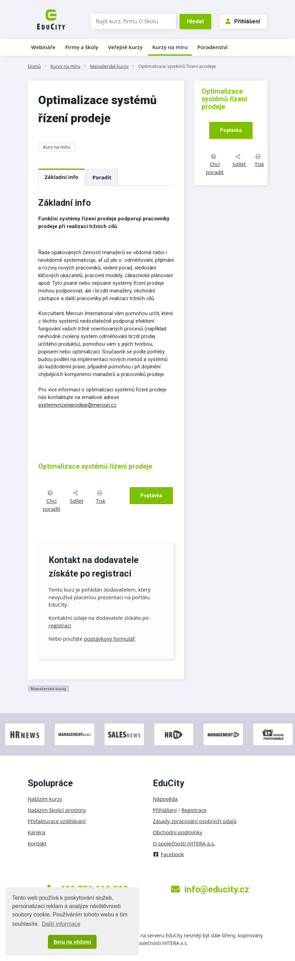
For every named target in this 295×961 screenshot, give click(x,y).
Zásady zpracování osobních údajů (195, 821)
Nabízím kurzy (45, 798)
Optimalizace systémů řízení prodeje (177, 66)
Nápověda (165, 798)
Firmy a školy (81, 47)
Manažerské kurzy (109, 66)
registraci (60, 625)
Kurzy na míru (170, 47)
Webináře (43, 47)
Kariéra (37, 832)
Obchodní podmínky (178, 832)
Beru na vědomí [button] (72, 942)
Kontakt (37, 843)
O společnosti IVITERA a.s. (184, 843)
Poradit (101, 177)
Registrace (194, 809)
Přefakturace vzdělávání (57, 821)
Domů (34, 66)
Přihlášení (243, 21)
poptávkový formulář (109, 638)
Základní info (62, 176)
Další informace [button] (61, 924)
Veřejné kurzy (125, 47)
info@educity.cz (210, 889)
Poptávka (151, 495)
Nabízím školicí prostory (57, 809)
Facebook (168, 854)
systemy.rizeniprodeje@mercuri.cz (77, 405)
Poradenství (212, 47)
